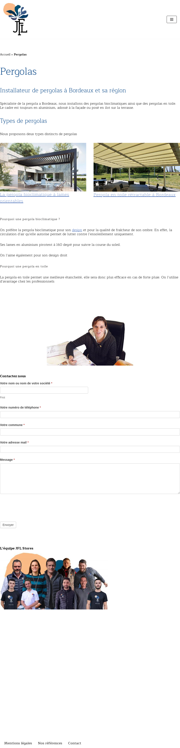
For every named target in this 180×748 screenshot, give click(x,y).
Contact (74, 743)
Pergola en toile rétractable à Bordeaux (135, 194)
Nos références (50, 743)
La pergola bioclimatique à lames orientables (34, 198)
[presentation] (33, 506)
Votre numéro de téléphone (20, 407)
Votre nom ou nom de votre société (26, 383)
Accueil (5, 54)
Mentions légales (18, 743)
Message (7, 459)
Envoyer (8, 525)
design (77, 230)
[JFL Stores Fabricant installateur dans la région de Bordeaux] (16, 19)
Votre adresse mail (14, 442)
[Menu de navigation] (172, 19)
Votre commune (12, 425)
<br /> (90, 720)
